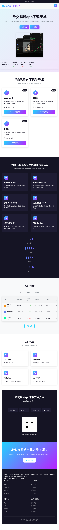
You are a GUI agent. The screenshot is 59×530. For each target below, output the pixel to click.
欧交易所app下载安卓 (11, 6)
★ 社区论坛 (35, 410)
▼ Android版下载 (15, 112)
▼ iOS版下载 (44, 112)
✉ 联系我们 (13, 410)
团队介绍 (6, 487)
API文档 (33, 484)
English (32, 1)
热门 (21, 292)
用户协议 (33, 503)
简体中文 (27, 1)
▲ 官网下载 (29, 460)
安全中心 (6, 512)
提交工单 (6, 506)
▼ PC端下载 (15, 143)
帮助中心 (6, 503)
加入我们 (6, 493)
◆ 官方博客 (24, 410)
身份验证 (6, 509)
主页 (39, 474)
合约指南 (33, 493)
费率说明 (33, 487)
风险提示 (33, 512)
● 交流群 (46, 410)
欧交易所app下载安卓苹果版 (30, 474)
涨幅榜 (28, 292)
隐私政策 (33, 506)
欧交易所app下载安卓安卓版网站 (18, 476)
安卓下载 (24, 27)
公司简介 (6, 484)
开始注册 (29, 326)
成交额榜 (37, 292)
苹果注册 (34, 27)
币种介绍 (33, 490)
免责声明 (33, 509)
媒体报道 (6, 490)
